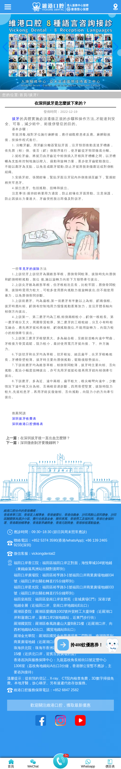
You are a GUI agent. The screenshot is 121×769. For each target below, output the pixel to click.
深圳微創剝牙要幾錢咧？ (39, 443)
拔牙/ (33, 95)
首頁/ (24, 95)
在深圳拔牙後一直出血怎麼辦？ (45, 438)
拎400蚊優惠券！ (87, 644)
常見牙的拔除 (29, 268)
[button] (41, 86)
